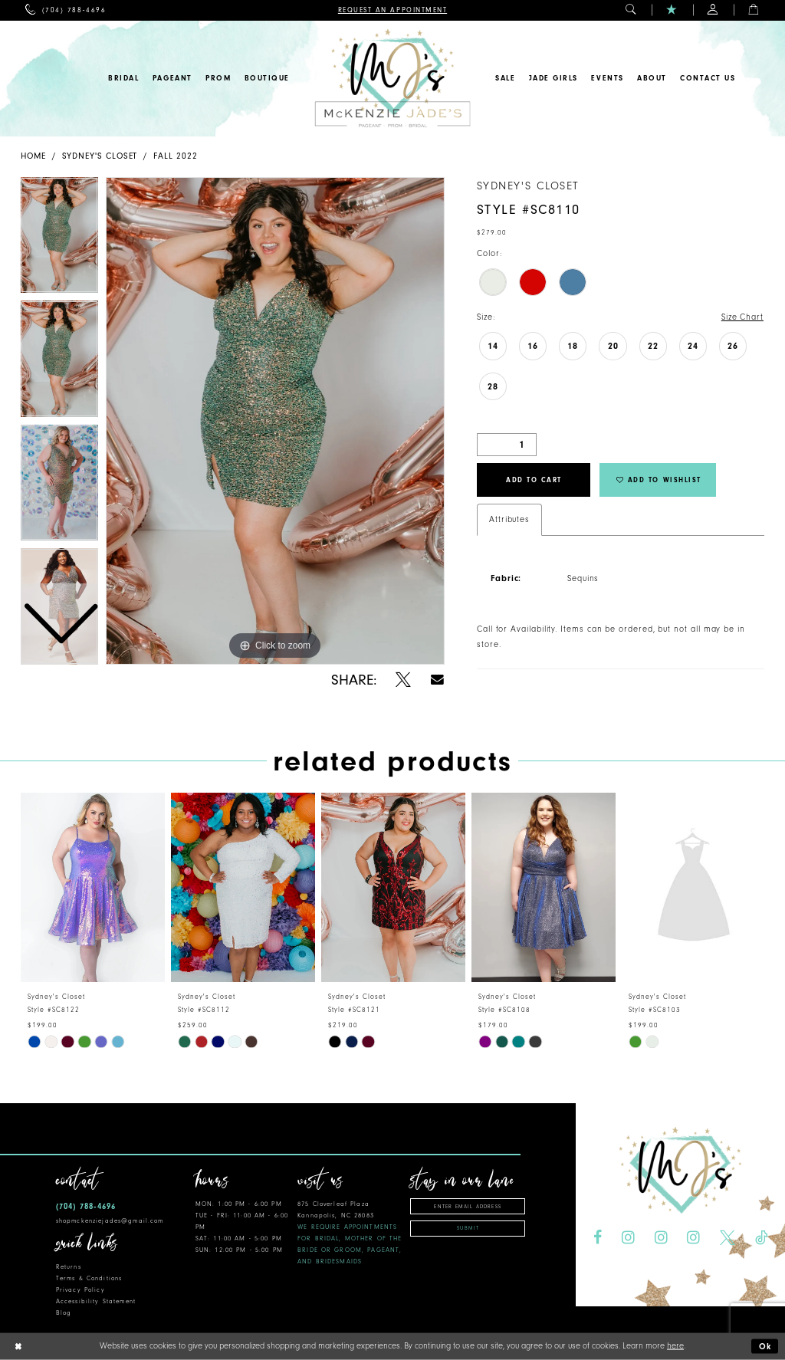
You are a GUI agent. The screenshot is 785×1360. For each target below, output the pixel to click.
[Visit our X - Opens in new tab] (727, 1238)
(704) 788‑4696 (86, 1206)
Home (33, 156)
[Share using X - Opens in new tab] (403, 680)
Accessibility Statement (96, 1301)
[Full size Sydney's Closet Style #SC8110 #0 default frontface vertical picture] (275, 421)
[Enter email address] (467, 1206)
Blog (64, 1312)
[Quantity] (507, 444)
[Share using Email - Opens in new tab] (437, 679)
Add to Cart (534, 480)
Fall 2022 (175, 156)
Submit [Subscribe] (468, 1228)
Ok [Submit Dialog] (766, 1347)
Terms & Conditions (89, 1278)
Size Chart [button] (742, 317)
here (675, 1346)
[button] (631, 10)
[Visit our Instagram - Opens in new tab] (628, 1238)
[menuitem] (65, 10)
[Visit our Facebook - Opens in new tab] (598, 1238)
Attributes (509, 519)
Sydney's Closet (100, 156)
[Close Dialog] (17, 1346)
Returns (68, 1266)
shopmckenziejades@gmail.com (110, 1220)
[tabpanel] (275, 421)
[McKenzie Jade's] (392, 78)
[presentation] (93, 887)
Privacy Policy (80, 1289)
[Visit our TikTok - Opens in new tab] (761, 1238)
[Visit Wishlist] (672, 10)
